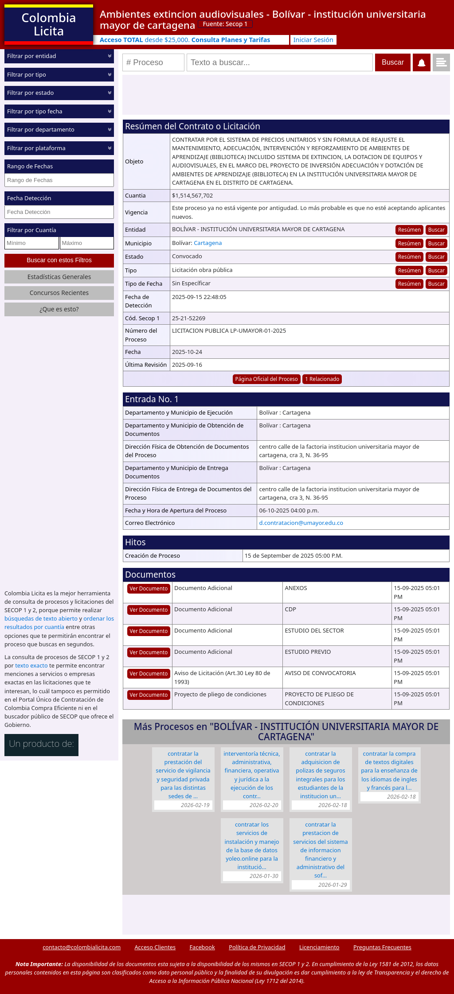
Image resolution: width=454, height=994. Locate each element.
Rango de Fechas (30, 166)
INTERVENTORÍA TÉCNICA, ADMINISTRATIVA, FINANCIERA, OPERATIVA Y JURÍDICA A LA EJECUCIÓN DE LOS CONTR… (251, 774)
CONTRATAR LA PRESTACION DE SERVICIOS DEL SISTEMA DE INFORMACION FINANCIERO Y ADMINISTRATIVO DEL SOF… (320, 849)
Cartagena (208, 243)
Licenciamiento (319, 947)
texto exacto (31, 665)
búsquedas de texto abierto (41, 618)
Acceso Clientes (155, 947)
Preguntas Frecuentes (382, 947)
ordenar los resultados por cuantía (59, 622)
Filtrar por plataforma (36, 147)
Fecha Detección (29, 198)
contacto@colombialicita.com (82, 947)
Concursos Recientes (59, 292)
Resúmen (409, 229)
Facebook (202, 947)
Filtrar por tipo (26, 74)
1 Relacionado (322, 378)
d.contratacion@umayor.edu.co (301, 523)
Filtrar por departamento (40, 129)
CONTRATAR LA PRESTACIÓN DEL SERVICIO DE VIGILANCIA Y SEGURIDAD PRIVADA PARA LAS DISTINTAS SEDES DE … (183, 774)
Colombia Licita (48, 24)
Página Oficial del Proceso (266, 378)
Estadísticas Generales (59, 276)
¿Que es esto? (58, 309)
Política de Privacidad (257, 947)
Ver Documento (149, 588)
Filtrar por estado (30, 93)
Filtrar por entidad (31, 56)
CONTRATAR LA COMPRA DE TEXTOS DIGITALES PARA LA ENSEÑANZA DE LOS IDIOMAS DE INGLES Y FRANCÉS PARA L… (389, 770)
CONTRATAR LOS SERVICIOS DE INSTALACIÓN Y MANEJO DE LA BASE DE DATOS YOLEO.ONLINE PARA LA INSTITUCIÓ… (251, 845)
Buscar (436, 229)
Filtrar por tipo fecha (35, 111)
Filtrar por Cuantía (31, 230)
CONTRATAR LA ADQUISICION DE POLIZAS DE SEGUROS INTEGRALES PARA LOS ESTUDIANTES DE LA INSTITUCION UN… (320, 774)
